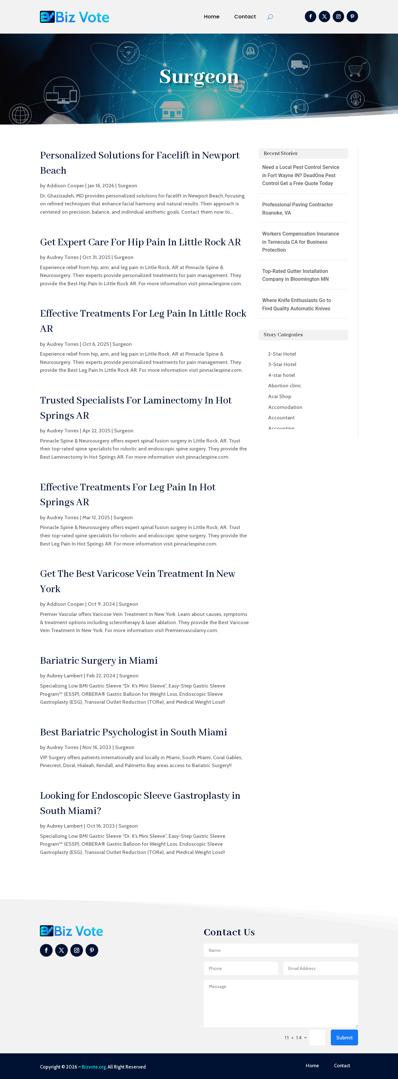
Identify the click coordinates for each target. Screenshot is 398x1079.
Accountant (281, 418)
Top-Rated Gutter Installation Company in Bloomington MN (295, 275)
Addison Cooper (65, 186)
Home (211, 16)
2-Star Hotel (282, 354)
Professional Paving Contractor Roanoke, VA (297, 209)
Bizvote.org (94, 1067)
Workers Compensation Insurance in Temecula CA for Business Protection (300, 242)
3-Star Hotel (282, 364)
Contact (245, 16)
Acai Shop (279, 396)
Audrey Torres (63, 257)
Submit (344, 1038)
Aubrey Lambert (65, 676)
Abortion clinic (284, 386)
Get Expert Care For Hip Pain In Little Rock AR (140, 242)
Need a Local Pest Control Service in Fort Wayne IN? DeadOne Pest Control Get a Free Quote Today (300, 175)
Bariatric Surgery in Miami (99, 661)
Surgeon (127, 186)
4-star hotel (281, 375)
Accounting (281, 428)
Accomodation (285, 407)
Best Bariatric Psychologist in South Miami (133, 732)
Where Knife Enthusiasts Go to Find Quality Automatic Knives (296, 304)
